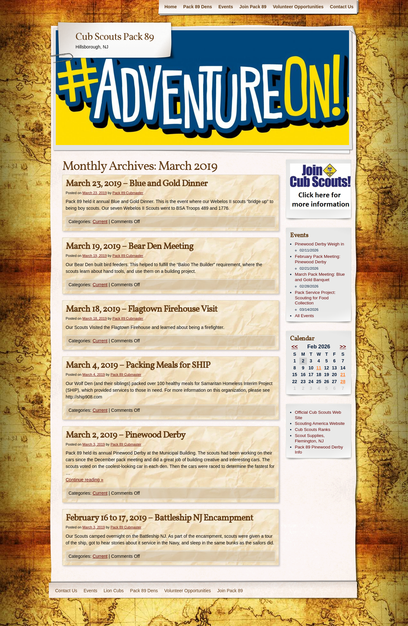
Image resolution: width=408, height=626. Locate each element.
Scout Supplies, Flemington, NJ (309, 438)
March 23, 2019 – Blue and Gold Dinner (137, 184)
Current (99, 221)
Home (170, 6)
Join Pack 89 (252, 6)
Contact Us (341, 6)
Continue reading (84, 479)
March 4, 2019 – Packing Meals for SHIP (138, 365)
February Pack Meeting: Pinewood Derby (317, 259)
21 (343, 374)
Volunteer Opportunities (298, 6)
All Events (304, 315)
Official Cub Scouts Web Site (318, 415)
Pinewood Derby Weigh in (319, 244)
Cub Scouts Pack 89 (115, 37)
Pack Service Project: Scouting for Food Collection (315, 298)
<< (295, 347)
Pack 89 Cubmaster (128, 193)
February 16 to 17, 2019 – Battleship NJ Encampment (159, 518)
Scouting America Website (320, 423)
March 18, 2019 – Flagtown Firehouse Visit (141, 309)
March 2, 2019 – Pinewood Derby (125, 435)
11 (318, 367)
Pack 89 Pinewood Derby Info (319, 450)
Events (225, 6)
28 (343, 381)
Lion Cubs (114, 590)
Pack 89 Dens (197, 6)
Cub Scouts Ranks (312, 429)
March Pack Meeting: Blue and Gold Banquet (320, 277)
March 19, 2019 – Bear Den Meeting (129, 246)
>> (343, 347)
